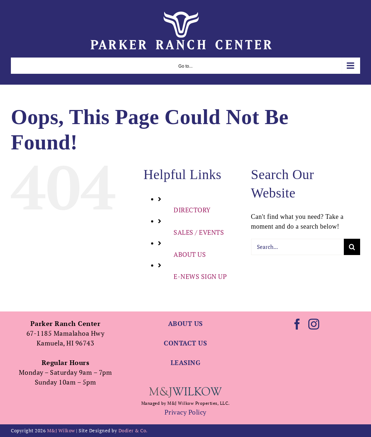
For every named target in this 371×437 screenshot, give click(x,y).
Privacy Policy (185, 412)
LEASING (186, 362)
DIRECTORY (192, 209)
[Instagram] (314, 324)
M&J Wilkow (61, 430)
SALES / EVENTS (199, 232)
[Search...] (297, 247)
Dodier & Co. (133, 430)
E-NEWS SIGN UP (200, 276)
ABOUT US (190, 254)
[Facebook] (297, 324)
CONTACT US (185, 343)
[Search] (352, 247)
